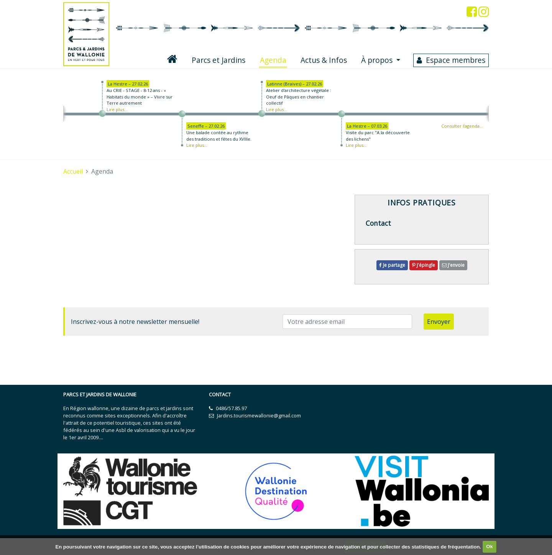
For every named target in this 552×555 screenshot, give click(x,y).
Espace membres (455, 60)
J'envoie (453, 265)
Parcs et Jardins (218, 60)
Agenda (274, 59)
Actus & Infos (324, 60)
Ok (489, 546)
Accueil (73, 171)
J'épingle (423, 265)
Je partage (392, 265)
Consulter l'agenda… (462, 126)
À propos (377, 60)
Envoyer (438, 321)
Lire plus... (117, 109)
